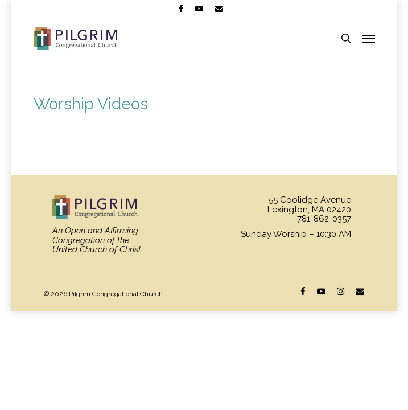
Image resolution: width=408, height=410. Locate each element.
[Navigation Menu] (368, 38)
